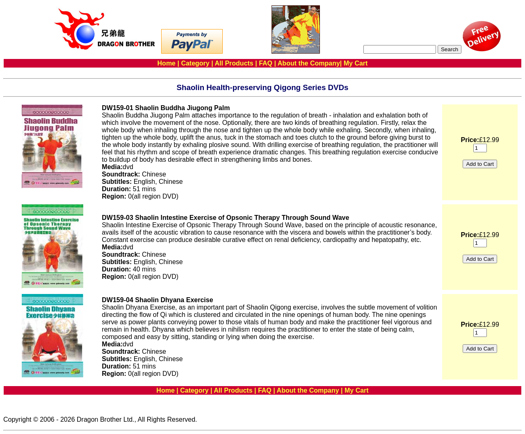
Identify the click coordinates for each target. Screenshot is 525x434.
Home (167, 63)
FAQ (265, 63)
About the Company (309, 63)
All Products (234, 63)
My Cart (356, 63)
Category (195, 63)
